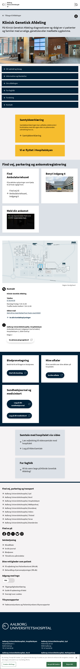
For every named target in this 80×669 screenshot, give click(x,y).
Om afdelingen (12, 83)
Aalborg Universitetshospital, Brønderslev (21, 522)
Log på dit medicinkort (18, 415)
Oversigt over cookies (13, 594)
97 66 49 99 (11, 300)
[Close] (76, 657)
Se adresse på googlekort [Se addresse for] (19, 340)
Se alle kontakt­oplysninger (20, 317)
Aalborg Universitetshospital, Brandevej (20, 508)
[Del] (76, 16)
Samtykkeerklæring (31, 135)
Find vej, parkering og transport (18, 488)
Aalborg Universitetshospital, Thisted (19, 515)
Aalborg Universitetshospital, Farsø (19, 519)
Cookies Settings (9, 664)
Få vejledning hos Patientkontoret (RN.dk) (21, 566)
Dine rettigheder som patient (16, 561)
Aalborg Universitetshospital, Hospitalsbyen (22, 501)
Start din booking (16, 373)
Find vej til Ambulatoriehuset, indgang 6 (18, 193)
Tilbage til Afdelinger (11, 15)
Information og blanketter (16, 76)
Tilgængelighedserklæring (15, 586)
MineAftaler (9, 545)
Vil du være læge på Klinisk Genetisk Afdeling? (39, 470)
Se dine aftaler (53, 375)
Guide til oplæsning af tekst (15, 590)
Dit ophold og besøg (14, 69)
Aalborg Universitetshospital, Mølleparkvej (21, 504)
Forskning (10, 97)
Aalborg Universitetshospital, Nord (18, 497)
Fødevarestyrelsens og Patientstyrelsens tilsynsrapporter (27, 604)
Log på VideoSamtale (32, 448)
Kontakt (9, 105)
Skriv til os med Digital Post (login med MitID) (24, 313)
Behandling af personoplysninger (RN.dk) (21, 570)
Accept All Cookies (54, 664)
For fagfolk (10, 90)
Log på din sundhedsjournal (18, 404)
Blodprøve (9, 552)
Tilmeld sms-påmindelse (14, 556)
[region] (40, 661)
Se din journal (10, 548)
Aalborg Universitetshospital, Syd (18, 493)
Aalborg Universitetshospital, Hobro (19, 511)
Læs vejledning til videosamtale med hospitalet (39, 442)
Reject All (69, 664)
